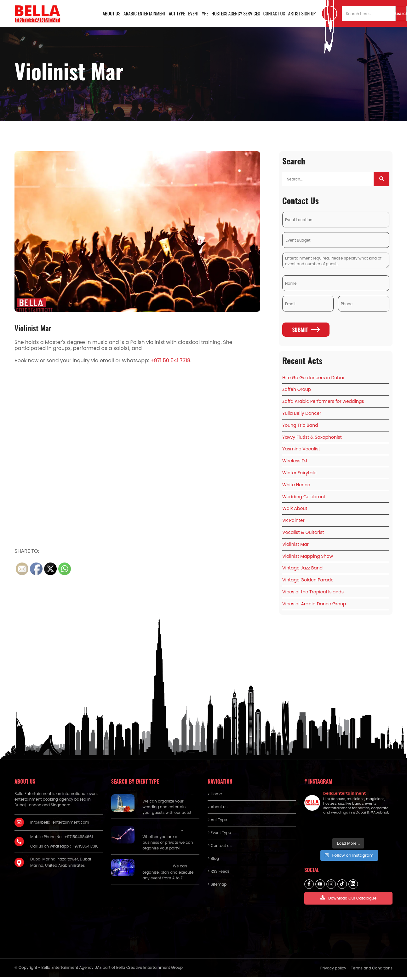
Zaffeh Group (296, 389)
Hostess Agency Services (235, 13)
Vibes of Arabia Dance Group (314, 604)
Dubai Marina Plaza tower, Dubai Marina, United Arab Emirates (60, 862)
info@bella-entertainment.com (59, 822)
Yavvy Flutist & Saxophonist (312, 437)
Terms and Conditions (372, 968)
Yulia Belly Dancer (301, 413)
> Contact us (220, 845)
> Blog (213, 858)
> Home (215, 794)
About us (111, 13)
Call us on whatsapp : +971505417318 (64, 846)
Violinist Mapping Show (307, 556)
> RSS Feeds (219, 871)
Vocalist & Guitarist (303, 532)
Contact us (274, 13)
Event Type (198, 13)
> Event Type (219, 832)
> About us (217, 806)
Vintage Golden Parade (308, 580)
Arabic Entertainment (144, 13)
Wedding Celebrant (303, 497)
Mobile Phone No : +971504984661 (61, 836)
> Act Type (217, 819)
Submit (305, 330)
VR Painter (293, 520)
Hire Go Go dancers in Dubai (313, 377)
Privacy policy (333, 968)
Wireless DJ (294, 461)
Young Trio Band (300, 425)
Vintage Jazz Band (302, 568)
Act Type (177, 13)
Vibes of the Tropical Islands (313, 592)
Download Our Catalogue (348, 898)
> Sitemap (217, 884)
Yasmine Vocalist (301, 449)
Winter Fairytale (299, 473)
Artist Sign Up (302, 13)
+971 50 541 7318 (170, 360)
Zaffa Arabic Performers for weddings (323, 401)
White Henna (296, 485)
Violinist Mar (32, 328)
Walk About (294, 508)
